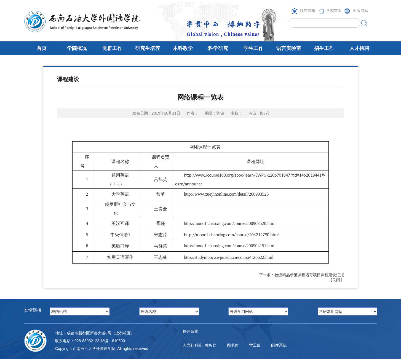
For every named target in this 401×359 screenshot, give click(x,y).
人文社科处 (192, 345)
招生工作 (324, 48)
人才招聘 (359, 48)
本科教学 (183, 48)
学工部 (255, 345)
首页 (42, 48)
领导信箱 (307, 10)
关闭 (336, 280)
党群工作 (112, 48)
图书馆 (233, 345)
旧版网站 (360, 10)
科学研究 (218, 48)
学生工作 (253, 48)
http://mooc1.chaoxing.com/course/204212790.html (231, 234)
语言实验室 (288, 48)
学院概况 (77, 48)
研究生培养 (147, 48)
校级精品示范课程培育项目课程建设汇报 (309, 275)
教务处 (210, 345)
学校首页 (334, 10)
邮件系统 (279, 345)
